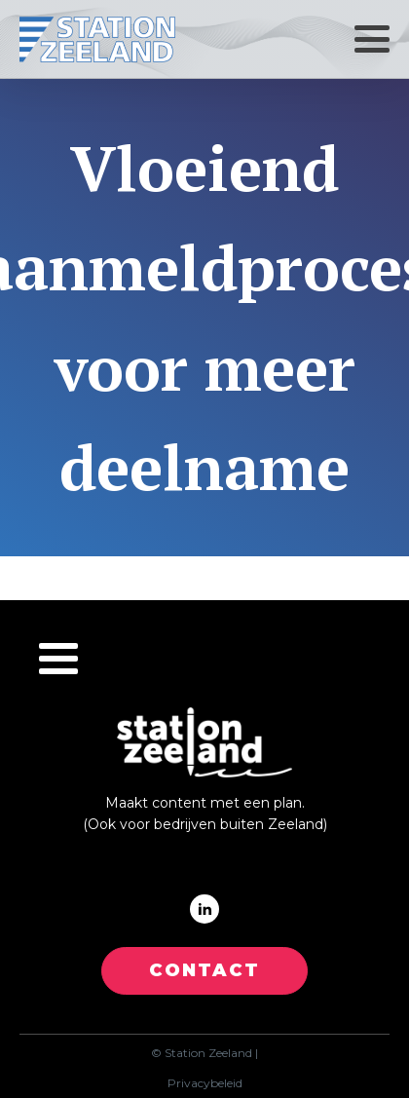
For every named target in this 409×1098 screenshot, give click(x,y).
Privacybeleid (204, 1083)
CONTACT (204, 970)
